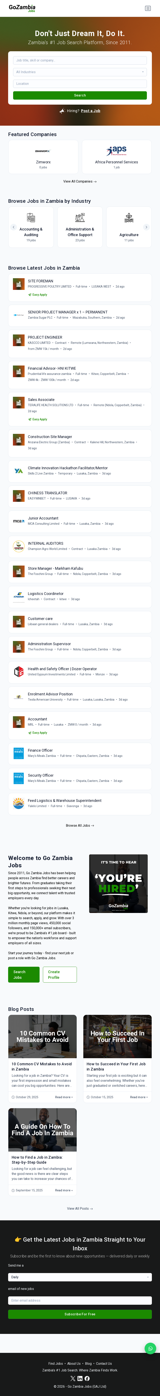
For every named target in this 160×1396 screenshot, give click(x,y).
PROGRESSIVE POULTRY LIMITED (50, 287)
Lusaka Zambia (98, 557)
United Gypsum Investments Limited (52, 688)
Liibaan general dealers (43, 635)
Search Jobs (19, 993)
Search (80, 95)
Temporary (65, 479)
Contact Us (104, 1364)
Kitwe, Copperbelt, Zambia (109, 377)
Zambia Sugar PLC (40, 319)
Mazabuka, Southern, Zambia (92, 319)
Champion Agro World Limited (48, 557)
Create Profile (54, 993)
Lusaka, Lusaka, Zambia (99, 714)
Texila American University (45, 714)
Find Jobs (55, 1364)
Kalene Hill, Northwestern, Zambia (113, 447)
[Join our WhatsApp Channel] (150, 1348)
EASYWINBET (37, 505)
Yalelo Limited (37, 824)
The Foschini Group (40, 583)
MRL (31, 740)
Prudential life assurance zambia (50, 377)
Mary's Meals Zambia (42, 772)
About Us (74, 1364)
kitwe (63, 609)
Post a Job (90, 111)
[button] (146, 227)
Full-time (82, 287)
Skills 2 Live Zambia (41, 479)
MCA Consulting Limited (44, 531)
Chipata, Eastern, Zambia (93, 772)
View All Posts (80, 1227)
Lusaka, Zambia (87, 479)
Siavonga (73, 824)
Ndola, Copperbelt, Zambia (91, 583)
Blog (88, 1364)
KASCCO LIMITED (39, 345)
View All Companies (80, 181)
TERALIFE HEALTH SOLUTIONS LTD (51, 409)
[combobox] (80, 72)
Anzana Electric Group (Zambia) (49, 447)
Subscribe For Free (80, 1333)
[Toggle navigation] (148, 8)
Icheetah (34, 609)
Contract (61, 345)
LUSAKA (72, 505)
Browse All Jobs (80, 844)
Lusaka (59, 740)
